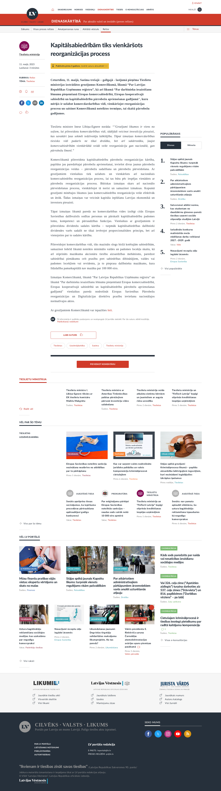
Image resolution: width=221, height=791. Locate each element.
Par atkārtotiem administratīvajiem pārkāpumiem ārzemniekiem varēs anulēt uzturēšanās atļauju (185, 187)
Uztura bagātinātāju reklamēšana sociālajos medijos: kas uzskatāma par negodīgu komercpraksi (32, 636)
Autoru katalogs (173, 699)
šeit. (110, 310)
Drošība (181, 199)
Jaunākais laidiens (106, 695)
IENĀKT (198, 3)
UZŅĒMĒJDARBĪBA (28, 437)
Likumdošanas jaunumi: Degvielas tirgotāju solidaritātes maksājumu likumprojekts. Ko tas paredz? (103, 636)
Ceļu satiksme (174, 602)
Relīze (32, 78)
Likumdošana (112, 648)
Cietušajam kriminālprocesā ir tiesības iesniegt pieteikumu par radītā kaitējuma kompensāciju (180, 622)
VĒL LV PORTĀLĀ (29, 537)
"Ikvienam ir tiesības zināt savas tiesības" (53, 767)
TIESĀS (119, 10)
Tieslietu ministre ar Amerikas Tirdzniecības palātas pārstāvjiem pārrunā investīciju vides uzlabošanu (115, 397)
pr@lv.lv (109, 754)
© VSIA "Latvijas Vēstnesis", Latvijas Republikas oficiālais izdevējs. (54, 776)
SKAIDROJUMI (65, 10)
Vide (179, 245)
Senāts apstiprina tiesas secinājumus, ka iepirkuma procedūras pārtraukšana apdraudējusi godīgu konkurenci (81, 508)
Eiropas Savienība (178, 262)
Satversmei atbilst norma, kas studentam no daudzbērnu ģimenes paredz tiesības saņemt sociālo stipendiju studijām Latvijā (186, 212)
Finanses (31, 590)
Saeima (95, 346)
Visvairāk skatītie (47, 699)
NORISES (78, 10)
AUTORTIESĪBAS (42, 755)
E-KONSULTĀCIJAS (135, 10)
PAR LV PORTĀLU (42, 744)
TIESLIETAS (24, 433)
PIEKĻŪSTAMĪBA (42, 751)
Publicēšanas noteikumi (67, 322)
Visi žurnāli (171, 703)
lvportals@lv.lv (104, 751)
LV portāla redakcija (101, 744)
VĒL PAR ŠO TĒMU (30, 422)
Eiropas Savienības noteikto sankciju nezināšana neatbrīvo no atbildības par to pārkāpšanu (86, 467)
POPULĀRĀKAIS (170, 134)
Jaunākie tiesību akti (49, 695)
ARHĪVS (150, 10)
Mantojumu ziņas (106, 703)
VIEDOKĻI (90, 10)
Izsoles (100, 699)
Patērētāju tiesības (34, 648)
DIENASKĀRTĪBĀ (106, 10)
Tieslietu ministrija (29, 54)
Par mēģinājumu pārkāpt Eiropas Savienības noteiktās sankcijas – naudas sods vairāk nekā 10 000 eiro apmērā (115, 508)
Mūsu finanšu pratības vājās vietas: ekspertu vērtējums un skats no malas (38, 582)
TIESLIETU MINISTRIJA (33, 379)
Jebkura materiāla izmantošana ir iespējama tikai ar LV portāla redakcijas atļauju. (62, 772)
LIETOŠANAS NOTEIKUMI (46, 748)
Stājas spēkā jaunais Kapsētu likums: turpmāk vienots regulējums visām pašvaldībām (86, 582)
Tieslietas (30, 81)
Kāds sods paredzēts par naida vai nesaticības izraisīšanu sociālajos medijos (180, 559)
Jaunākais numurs (174, 695)
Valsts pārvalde (132, 654)
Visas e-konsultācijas (176, 640)
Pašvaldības (183, 174)
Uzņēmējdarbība (77, 346)
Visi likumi (43, 703)
